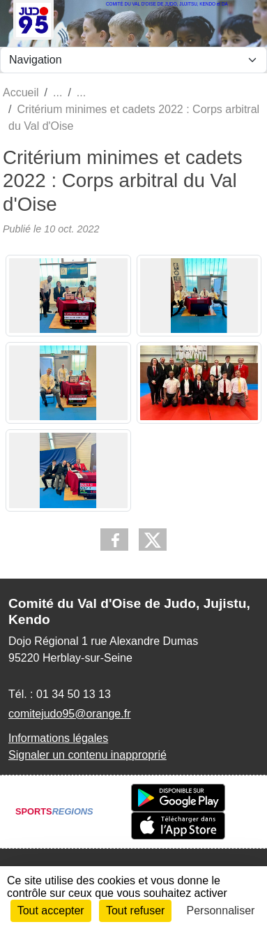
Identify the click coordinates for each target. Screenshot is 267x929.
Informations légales (58, 738)
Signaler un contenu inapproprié (87, 755)
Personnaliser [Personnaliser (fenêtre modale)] (221, 910)
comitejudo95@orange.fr (69, 714)
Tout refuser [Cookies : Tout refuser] (135, 910)
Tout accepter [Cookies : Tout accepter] (50, 910)
